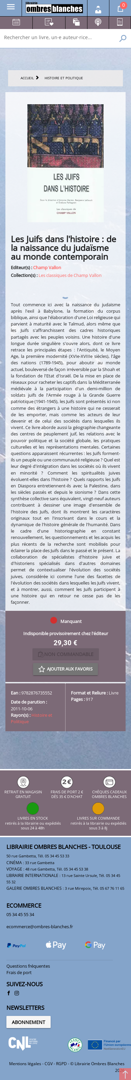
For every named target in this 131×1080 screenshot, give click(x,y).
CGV (49, 1064)
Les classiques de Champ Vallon (70, 275)
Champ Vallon (47, 267)
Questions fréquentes (28, 966)
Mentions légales (25, 1064)
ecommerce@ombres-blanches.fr (39, 926)
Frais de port (19, 972)
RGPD (61, 1064)
